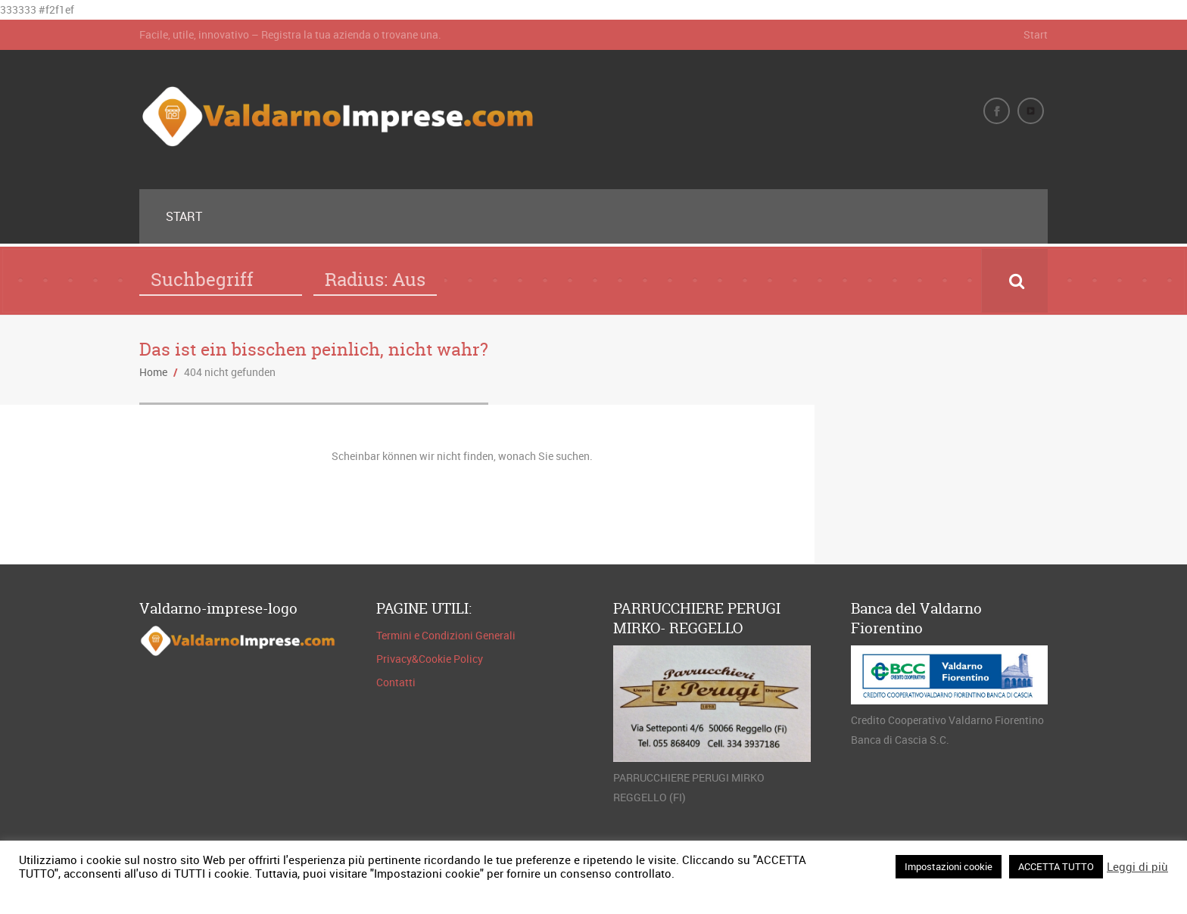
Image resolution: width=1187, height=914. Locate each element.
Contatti (396, 682)
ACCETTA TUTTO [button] (1056, 866)
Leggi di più (1137, 866)
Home (153, 372)
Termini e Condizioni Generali (446, 635)
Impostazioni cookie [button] (948, 866)
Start (1035, 34)
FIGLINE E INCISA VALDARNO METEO (946, 461)
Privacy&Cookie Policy (429, 658)
